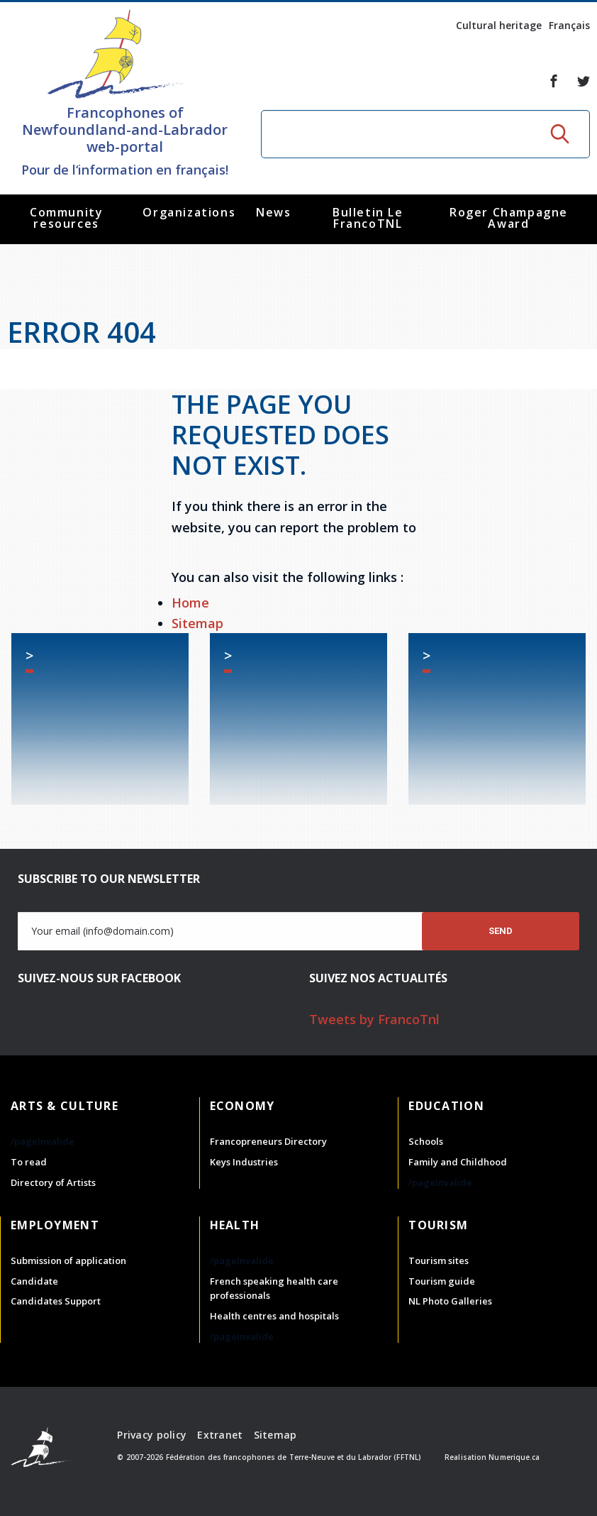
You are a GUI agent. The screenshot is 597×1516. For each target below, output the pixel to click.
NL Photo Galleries (450, 1301)
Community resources (66, 217)
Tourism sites (438, 1260)
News (273, 212)
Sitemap (197, 623)
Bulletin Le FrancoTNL (368, 217)
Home (190, 602)
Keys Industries (244, 1161)
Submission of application (68, 1260)
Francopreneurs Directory (268, 1141)
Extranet (219, 1434)
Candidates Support (56, 1301)
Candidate (34, 1281)
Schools (425, 1141)
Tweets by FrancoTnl (374, 1019)
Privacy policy (151, 1434)
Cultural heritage (499, 25)
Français (569, 25)
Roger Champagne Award (509, 217)
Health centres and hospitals (274, 1315)
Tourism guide (441, 1281)
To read (29, 1161)
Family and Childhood (457, 1161)
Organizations (189, 212)
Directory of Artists (53, 1182)
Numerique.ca (514, 1457)
